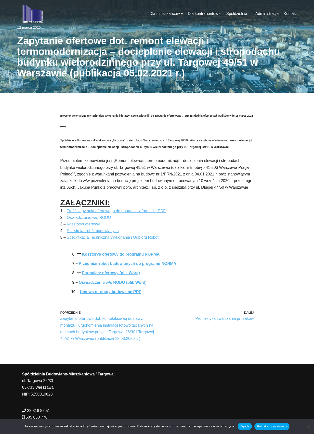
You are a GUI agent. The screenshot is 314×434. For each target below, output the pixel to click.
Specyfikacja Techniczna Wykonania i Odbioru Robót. (113, 237)
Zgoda (244, 426)
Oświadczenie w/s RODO (89, 217)
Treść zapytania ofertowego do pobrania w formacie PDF (116, 211)
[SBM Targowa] (32, 13)
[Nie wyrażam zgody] (307, 426)
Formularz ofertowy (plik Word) (111, 273)
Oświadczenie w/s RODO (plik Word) (112, 282)
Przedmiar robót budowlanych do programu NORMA (127, 263)
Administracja (267, 14)
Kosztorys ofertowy (83, 224)
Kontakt (290, 14)
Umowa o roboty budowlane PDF (110, 292)
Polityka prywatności (272, 426)
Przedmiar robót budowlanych (93, 231)
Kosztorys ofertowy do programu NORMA (120, 254)
